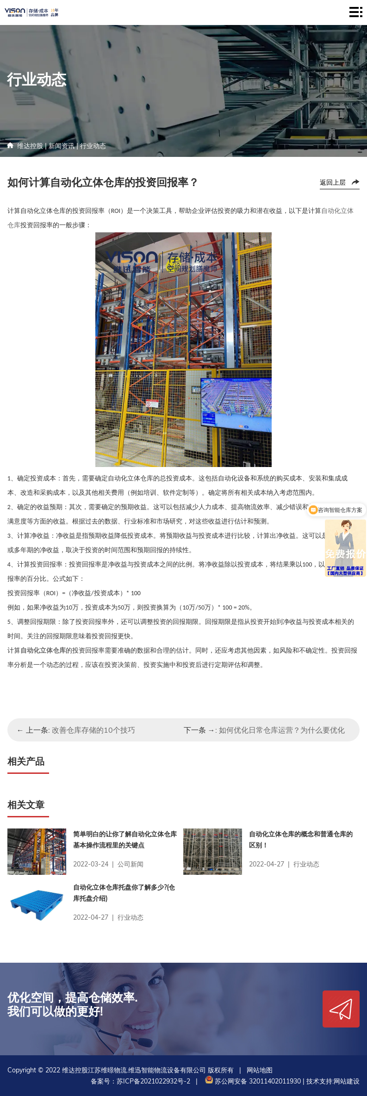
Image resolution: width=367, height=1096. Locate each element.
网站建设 (347, 1081)
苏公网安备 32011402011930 (252, 1081)
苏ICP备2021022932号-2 (153, 1081)
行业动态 (93, 146)
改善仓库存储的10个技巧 (93, 730)
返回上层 (333, 182)
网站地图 (260, 1070)
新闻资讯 (62, 146)
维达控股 (30, 146)
